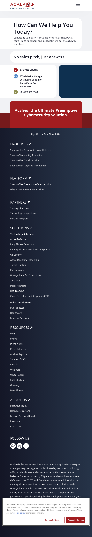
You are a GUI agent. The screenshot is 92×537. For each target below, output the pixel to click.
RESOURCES (19, 327)
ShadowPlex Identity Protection (26, 155)
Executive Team (18, 405)
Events (13, 338)
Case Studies (17, 380)
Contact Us (16, 426)
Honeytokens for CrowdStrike (25, 275)
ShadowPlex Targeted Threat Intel (28, 165)
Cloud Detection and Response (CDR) (29, 296)
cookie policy (19, 513)
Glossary (14, 385)
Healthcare (16, 312)
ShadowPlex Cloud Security (24, 160)
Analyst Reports (18, 354)
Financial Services (19, 318)
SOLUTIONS (19, 228)
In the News (16, 343)
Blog (12, 333)
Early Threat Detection (22, 244)
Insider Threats (18, 285)
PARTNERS (18, 202)
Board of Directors (20, 410)
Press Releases (18, 349)
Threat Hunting (18, 265)
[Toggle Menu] (78, 5)
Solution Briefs (18, 359)
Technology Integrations (23, 213)
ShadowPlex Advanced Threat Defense (30, 150)
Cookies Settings (52, 520)
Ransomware (17, 270)
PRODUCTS (19, 144)
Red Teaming (17, 290)
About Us (18, 399)
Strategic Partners (19, 208)
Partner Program (19, 218)
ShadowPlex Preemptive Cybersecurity (30, 184)
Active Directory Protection (24, 259)
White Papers (17, 374)
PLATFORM (18, 178)
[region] (46, 512)
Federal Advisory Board (22, 416)
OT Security (16, 254)
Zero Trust (15, 280)
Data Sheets (16, 390)
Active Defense (18, 239)
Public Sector (17, 307)
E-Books (14, 364)
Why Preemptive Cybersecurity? (27, 189)
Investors (15, 421)
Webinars (15, 369)
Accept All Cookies (76, 520)
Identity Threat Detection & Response (30, 249)
